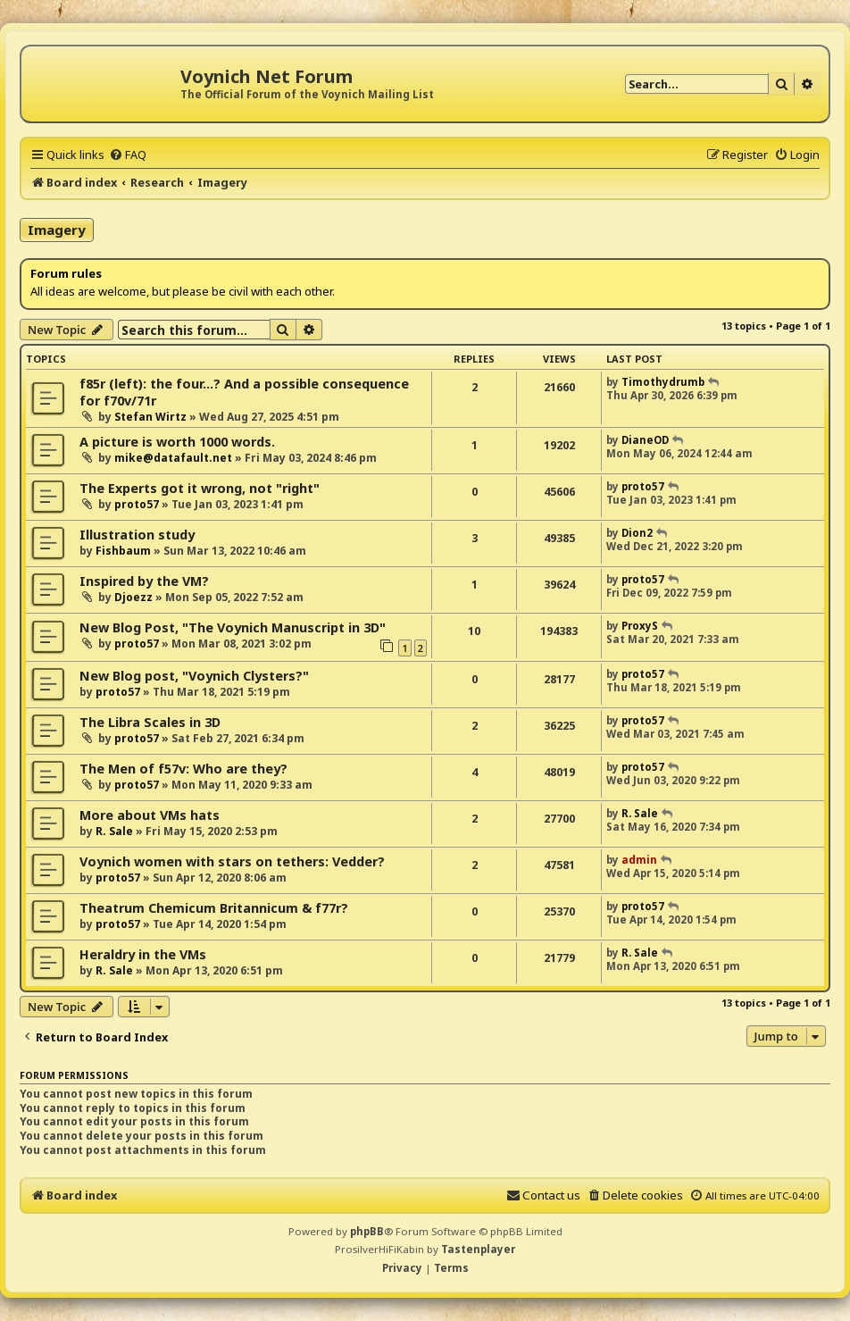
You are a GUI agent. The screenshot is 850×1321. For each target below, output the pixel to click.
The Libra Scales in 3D (150, 722)
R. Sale (114, 831)
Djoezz (133, 597)
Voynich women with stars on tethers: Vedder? (232, 861)
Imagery (57, 229)
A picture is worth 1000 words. (177, 441)
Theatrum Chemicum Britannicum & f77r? (213, 907)
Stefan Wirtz (150, 416)
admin (639, 859)
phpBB (367, 1231)
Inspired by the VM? (144, 581)
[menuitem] (127, 154)
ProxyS (639, 625)
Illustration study (137, 534)
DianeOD (645, 440)
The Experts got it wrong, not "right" (199, 488)
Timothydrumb (662, 382)
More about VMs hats (149, 815)
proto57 (136, 504)
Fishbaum (123, 550)
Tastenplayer (478, 1249)
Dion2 (637, 532)
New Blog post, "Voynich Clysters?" (194, 675)
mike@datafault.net (173, 457)
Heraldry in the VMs (142, 954)
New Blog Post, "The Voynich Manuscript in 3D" (232, 627)
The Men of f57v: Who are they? (183, 768)
